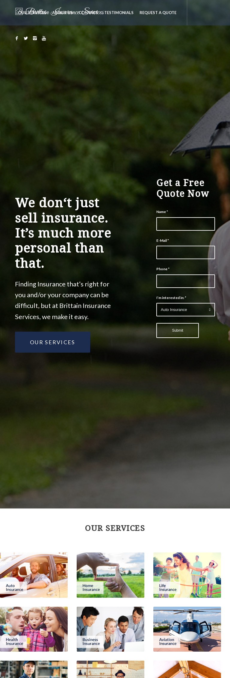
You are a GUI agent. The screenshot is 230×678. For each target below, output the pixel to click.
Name (162, 211)
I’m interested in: (171, 297)
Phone (163, 269)
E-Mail (162, 240)
